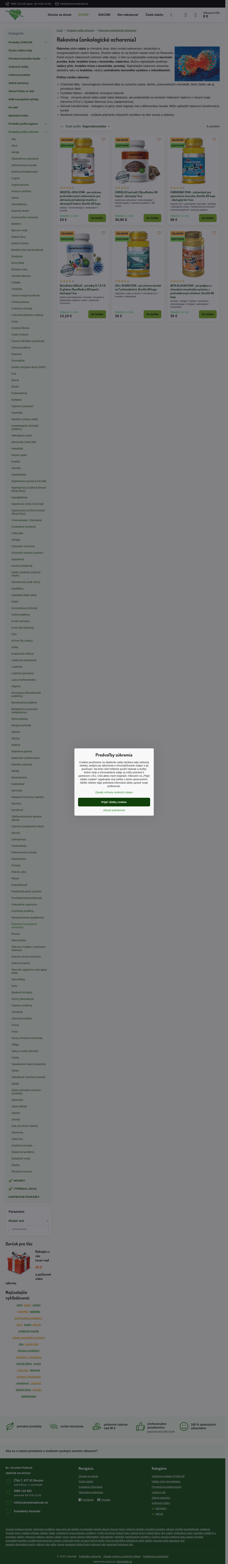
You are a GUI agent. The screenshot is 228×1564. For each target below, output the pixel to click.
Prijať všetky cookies (114, 802)
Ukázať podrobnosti (114, 810)
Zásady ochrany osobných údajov (114, 792)
